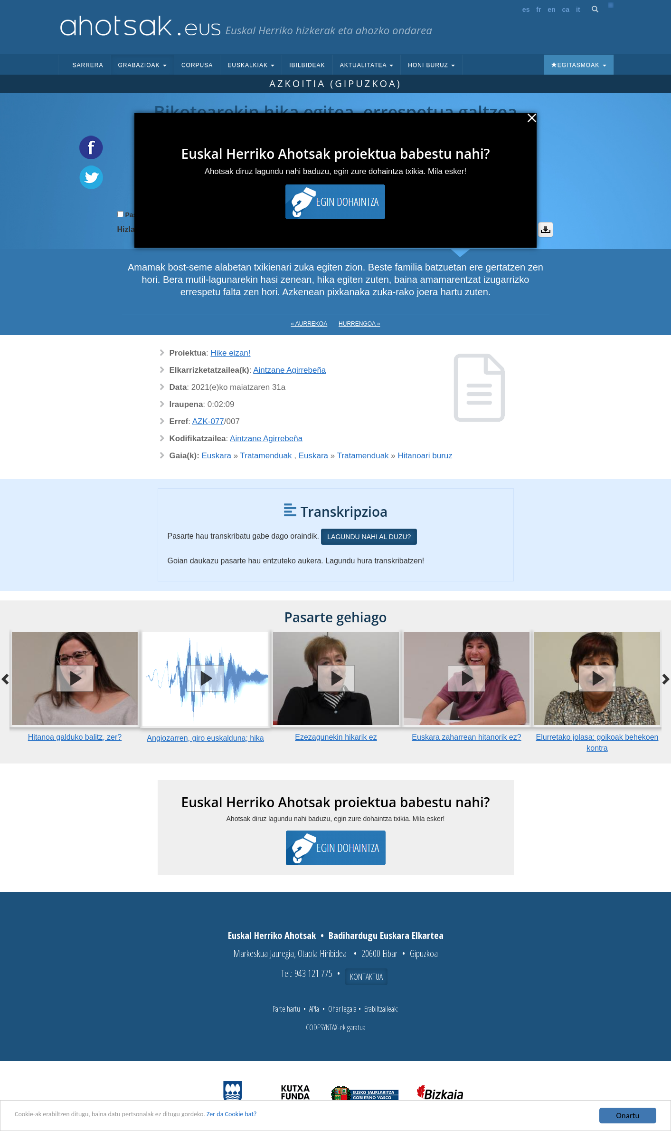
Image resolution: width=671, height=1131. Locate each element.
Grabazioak (142, 65)
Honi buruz (431, 65)
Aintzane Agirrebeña (289, 370)
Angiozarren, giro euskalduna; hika (205, 738)
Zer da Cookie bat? (278, 1116)
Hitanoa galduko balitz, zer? (75, 737)
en (551, 9)
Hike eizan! (230, 353)
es (526, 9)
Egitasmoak (578, 65)
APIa (314, 1009)
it (578, 9)
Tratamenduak (266, 455)
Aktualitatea (367, 65)
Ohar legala (342, 1009)
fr (538, 9)
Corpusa (197, 65)
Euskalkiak (250, 65)
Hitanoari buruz (425, 455)
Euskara (216, 455)
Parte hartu (286, 1009)
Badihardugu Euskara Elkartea (386, 935)
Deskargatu (545, 229)
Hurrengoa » (359, 323)
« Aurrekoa (309, 323)
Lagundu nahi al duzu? (369, 537)
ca (566, 9)
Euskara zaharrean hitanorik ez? (466, 737)
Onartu (628, 1116)
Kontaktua (366, 976)
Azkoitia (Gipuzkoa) (335, 83)
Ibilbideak (307, 65)
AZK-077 (208, 421)
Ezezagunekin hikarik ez (336, 737)
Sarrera (88, 65)
